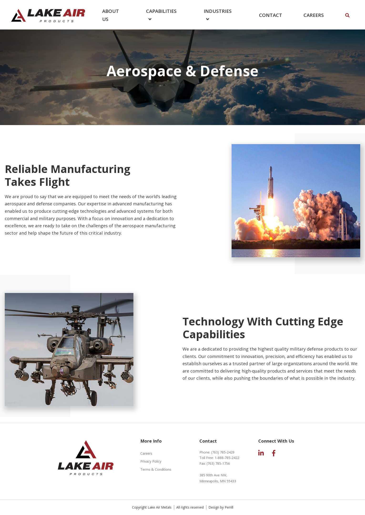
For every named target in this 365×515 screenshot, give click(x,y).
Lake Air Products (48, 15)
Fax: (214, 463)
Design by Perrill (220, 507)
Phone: (216, 452)
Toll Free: (219, 457)
